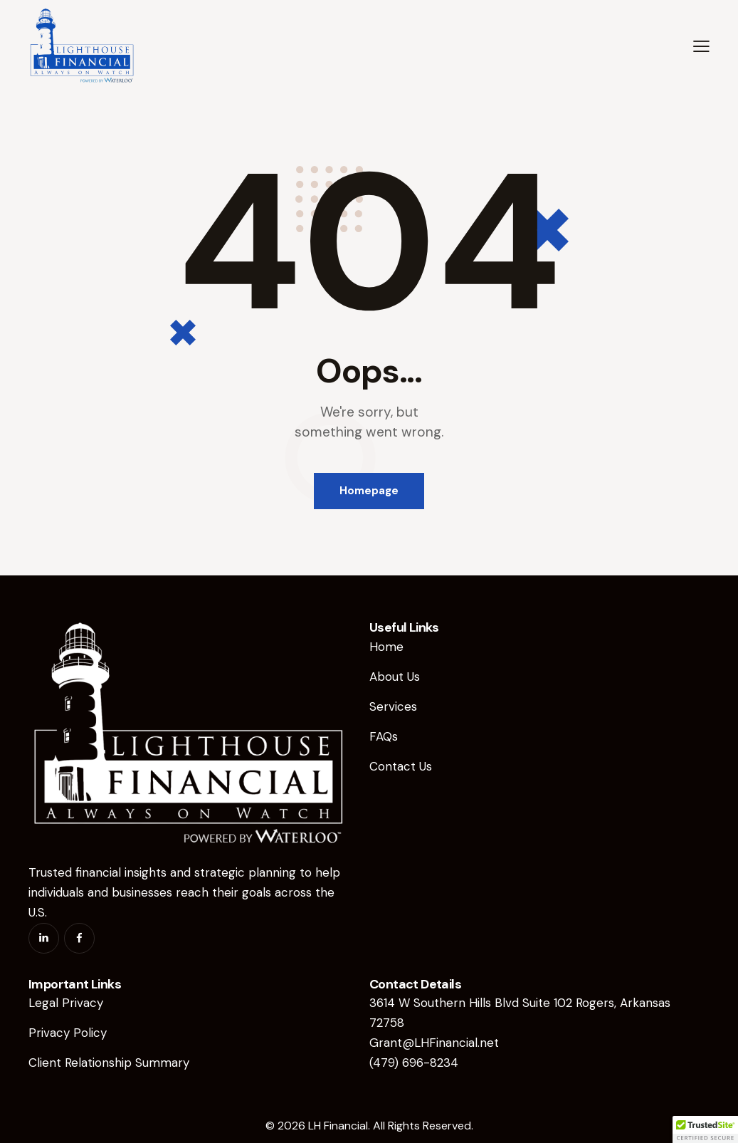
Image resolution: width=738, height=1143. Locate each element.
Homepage (369, 491)
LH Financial (338, 1125)
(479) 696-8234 (413, 1062)
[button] (701, 46)
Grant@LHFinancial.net (434, 1042)
